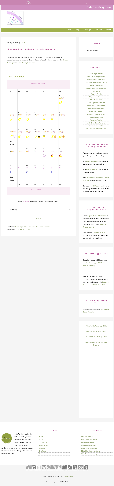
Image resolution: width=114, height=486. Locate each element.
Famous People (96, 94)
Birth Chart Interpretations (96, 76)
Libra (28, 229)
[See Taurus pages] (33, 471)
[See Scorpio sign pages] (64, 471)
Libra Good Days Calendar (41, 227)
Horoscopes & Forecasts (96, 79)
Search (41, 454)
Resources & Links (96, 126)
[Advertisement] (96, 385)
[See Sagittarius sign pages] (70, 471)
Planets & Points (96, 100)
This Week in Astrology (89, 454)
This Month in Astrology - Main (96, 337)
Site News (42, 451)
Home (41, 436)
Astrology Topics (96, 120)
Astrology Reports (96, 74)
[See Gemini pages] (38, 471)
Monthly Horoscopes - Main (96, 331)
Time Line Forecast (93, 161)
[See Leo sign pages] (49, 471)
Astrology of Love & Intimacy (96, 88)
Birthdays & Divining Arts (96, 105)
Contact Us (43, 442)
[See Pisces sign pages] (85, 471)
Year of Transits (91, 169)
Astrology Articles (96, 85)
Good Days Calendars (23, 227)
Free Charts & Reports (89, 439)
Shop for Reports (87, 436)
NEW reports (97, 186)
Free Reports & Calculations (96, 129)
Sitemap (42, 448)
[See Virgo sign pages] (54, 471)
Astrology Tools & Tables (96, 114)
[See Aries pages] (28, 471)
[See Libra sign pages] (59, 471)
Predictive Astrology (96, 111)
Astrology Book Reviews (96, 123)
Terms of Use (43, 445)
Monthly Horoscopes (88, 445)
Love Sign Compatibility (96, 103)
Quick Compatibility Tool (97, 216)
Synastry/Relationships (96, 108)
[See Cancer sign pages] (44, 471)
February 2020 (21, 229)
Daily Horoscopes (87, 442)
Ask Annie (96, 91)
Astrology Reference (96, 117)
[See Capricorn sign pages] (75, 471)
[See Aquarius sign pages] (80, 471)
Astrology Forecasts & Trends (96, 82)
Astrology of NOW (98, 232)
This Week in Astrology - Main (96, 326)
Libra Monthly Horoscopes (27, 63)
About (41, 439)
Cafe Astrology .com (21, 17)
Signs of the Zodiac (96, 97)
